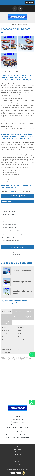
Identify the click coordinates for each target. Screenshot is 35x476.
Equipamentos (17, 454)
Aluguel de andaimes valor (9, 211)
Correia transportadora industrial (10, 240)
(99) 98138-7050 (17, 252)
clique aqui (11, 191)
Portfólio (17, 456)
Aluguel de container (7, 221)
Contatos (17, 461)
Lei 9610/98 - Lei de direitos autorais (22, 361)
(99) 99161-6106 (17, 254)
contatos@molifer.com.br (17, 427)
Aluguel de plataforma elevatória (10, 230)
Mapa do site (17, 464)
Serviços (17, 451)
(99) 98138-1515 (17, 425)
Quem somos (17, 449)
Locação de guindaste (21, 282)
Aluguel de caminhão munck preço (11, 217)
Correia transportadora (8, 237)
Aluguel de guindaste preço (9, 224)
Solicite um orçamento (17, 196)
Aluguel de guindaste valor (9, 227)
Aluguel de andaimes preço (9, 208)
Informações (6, 202)
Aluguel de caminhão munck (9, 214)
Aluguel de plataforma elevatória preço (12, 234)
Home (17, 446)
